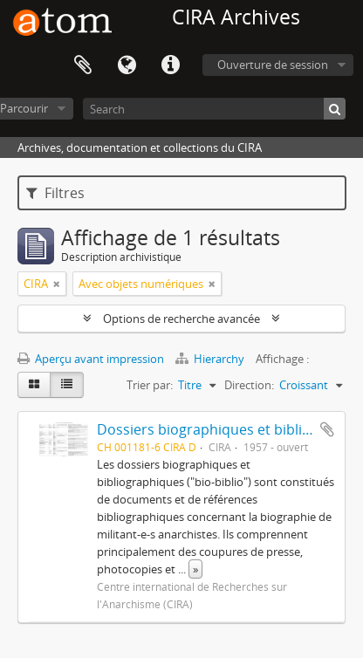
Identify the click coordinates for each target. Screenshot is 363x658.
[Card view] (34, 385)
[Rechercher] (335, 109)
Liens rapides (170, 65)
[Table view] (67, 385)
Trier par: (150, 385)
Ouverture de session (272, 64)
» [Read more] (195, 569)
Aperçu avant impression (90, 359)
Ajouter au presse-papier (327, 429)
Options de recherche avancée (181, 318)
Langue (126, 65)
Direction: (249, 385)
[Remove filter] (56, 283)
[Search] (214, 109)
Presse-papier (83, 65)
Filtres (55, 192)
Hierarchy (211, 359)
